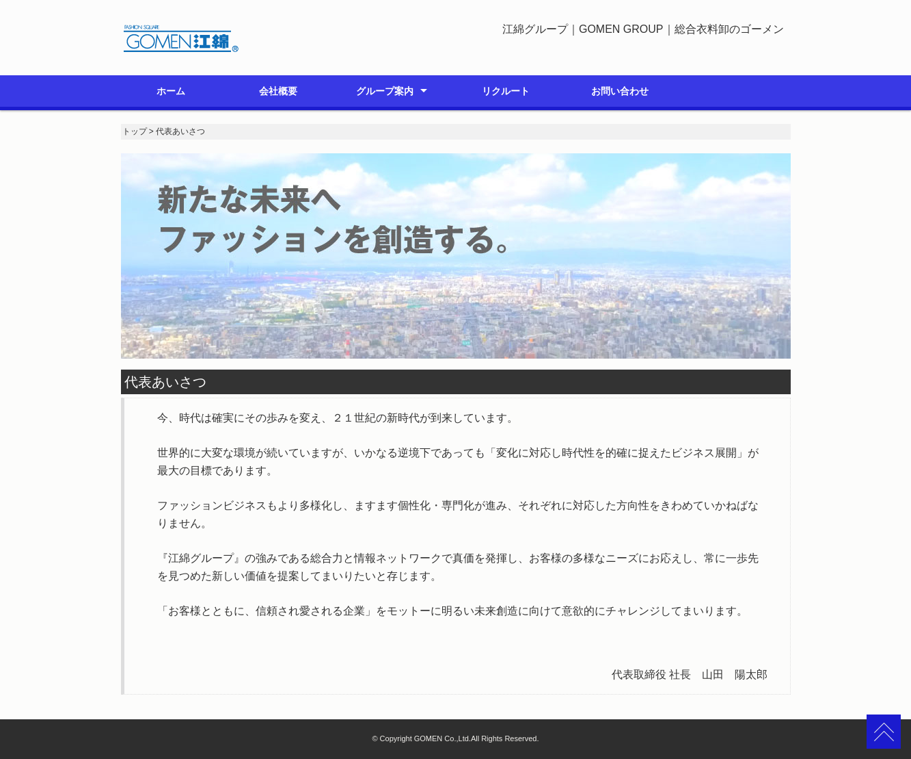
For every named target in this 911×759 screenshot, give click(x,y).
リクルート (506, 91)
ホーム (171, 91)
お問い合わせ (620, 91)
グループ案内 (384, 91)
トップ (134, 131)
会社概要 (278, 91)
